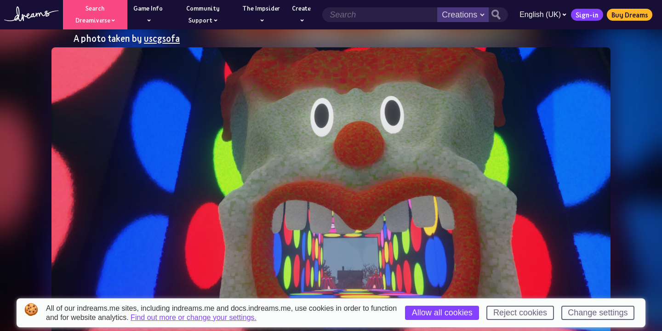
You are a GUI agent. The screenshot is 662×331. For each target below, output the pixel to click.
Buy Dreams (629, 14)
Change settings (598, 312)
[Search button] (498, 14)
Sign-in (587, 14)
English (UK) (542, 14)
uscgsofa (162, 38)
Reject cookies (520, 312)
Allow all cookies (442, 312)
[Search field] (379, 14)
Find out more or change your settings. (194, 317)
